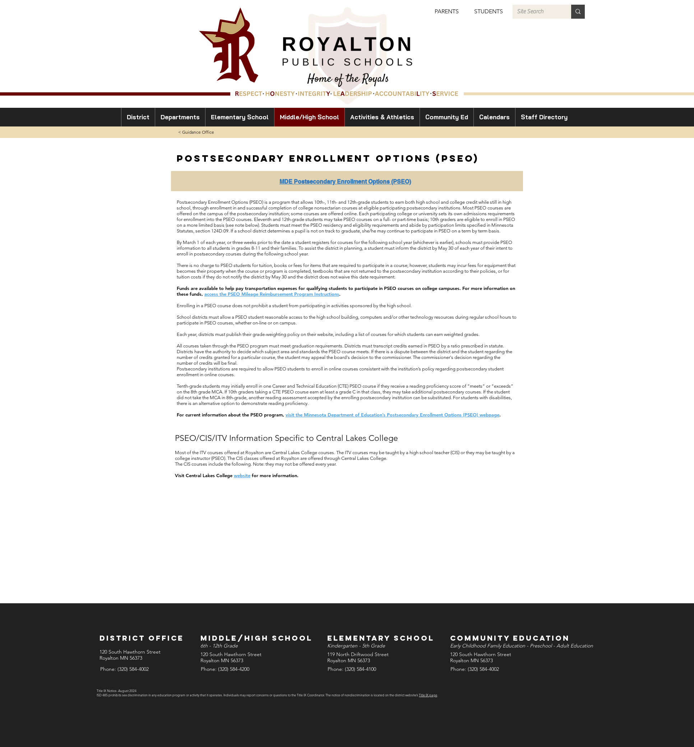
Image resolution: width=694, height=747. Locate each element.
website (242, 475)
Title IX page (428, 695)
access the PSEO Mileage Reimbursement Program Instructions (271, 294)
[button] (446, 11)
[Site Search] (536, 12)
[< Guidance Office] (196, 132)
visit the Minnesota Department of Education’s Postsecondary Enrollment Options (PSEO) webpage (392, 415)
